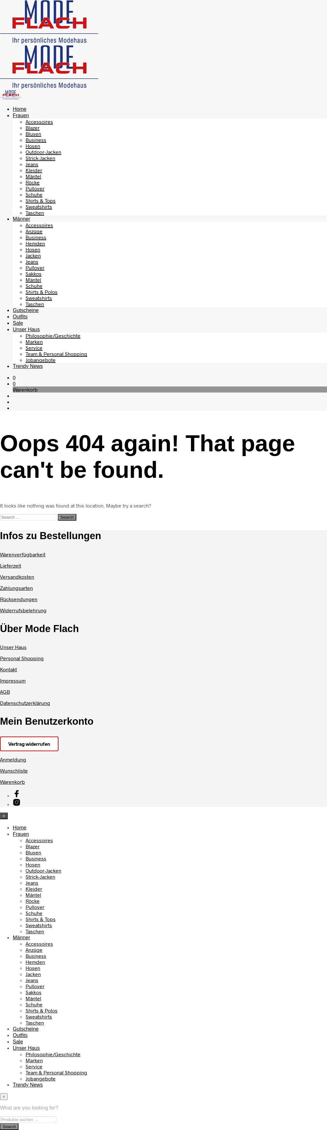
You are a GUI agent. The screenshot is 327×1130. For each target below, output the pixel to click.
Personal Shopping (22, 658)
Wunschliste (14, 770)
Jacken (33, 255)
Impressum (13, 680)
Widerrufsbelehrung (23, 610)
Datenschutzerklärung (25, 703)
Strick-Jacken (40, 158)
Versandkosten (17, 577)
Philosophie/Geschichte (53, 335)
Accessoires (39, 121)
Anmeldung (13, 759)
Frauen (21, 115)
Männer (21, 219)
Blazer (33, 128)
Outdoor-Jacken (43, 152)
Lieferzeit (10, 565)
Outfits (20, 316)
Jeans (32, 164)
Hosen (33, 146)
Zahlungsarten (16, 588)
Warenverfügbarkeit (22, 554)
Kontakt (8, 669)
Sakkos (34, 274)
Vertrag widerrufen (29, 744)
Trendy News (28, 366)
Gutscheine (26, 310)
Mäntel (33, 176)
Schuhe (34, 194)
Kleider (34, 170)
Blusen (33, 134)
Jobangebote (41, 360)
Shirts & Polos (41, 292)
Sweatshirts (39, 206)
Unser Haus (26, 329)
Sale (18, 323)
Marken (34, 342)
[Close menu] (4, 816)
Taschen (35, 213)
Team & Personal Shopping (56, 354)
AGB (5, 692)
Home (20, 109)
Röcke (33, 182)
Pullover (35, 188)
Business (36, 140)
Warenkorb (12, 782)
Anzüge (34, 231)
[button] (14, 377)
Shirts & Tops (41, 200)
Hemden (35, 243)
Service (34, 348)
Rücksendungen (18, 599)
